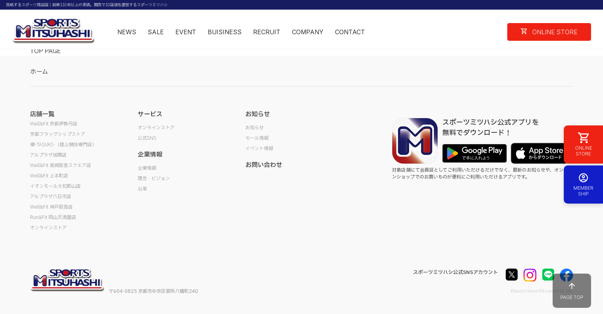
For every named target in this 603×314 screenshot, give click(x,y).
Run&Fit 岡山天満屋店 (53, 217)
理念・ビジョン (154, 178)
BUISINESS (225, 32)
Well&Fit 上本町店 (49, 175)
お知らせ (254, 127)
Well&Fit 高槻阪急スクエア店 (60, 165)
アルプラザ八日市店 (50, 196)
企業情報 (147, 168)
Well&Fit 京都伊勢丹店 (53, 123)
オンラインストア (48, 227)
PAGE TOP (571, 290)
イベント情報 (259, 148)
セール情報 (256, 138)
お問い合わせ (263, 165)
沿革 (142, 188)
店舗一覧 (42, 114)
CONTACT (350, 32)
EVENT (185, 32)
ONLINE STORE (549, 32)
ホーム (39, 72)
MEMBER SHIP (583, 184)
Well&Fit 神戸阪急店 (51, 207)
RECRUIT (266, 32)
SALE (156, 32)
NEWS (126, 32)
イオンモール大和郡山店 (55, 186)
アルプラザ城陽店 (48, 155)
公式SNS (147, 138)
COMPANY (307, 32)
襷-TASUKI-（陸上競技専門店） (63, 144)
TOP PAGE (45, 51)
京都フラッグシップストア (57, 134)
